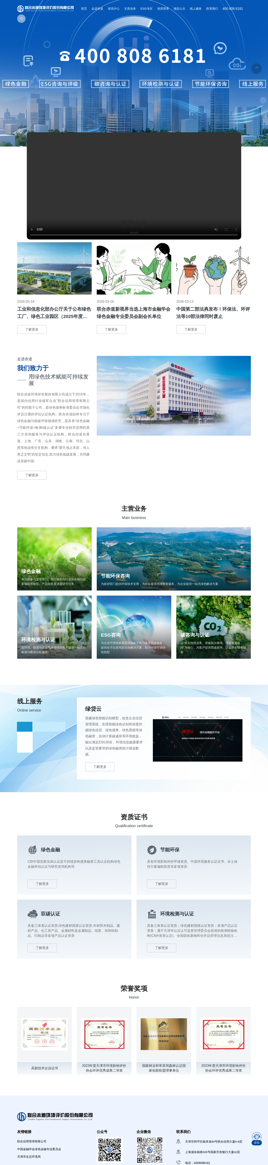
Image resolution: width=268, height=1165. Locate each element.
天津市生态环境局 (29, 1162)
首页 (84, 8)
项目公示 (179, 8)
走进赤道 (97, 8)
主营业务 (130, 8)
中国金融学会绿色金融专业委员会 (39, 1154)
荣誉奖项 (134, 992)
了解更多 (32, 329)
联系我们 (212, 8)
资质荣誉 (163, 8)
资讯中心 (114, 8)
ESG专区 (146, 8)
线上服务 (196, 8)
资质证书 (134, 821)
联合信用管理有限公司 (31, 1146)
